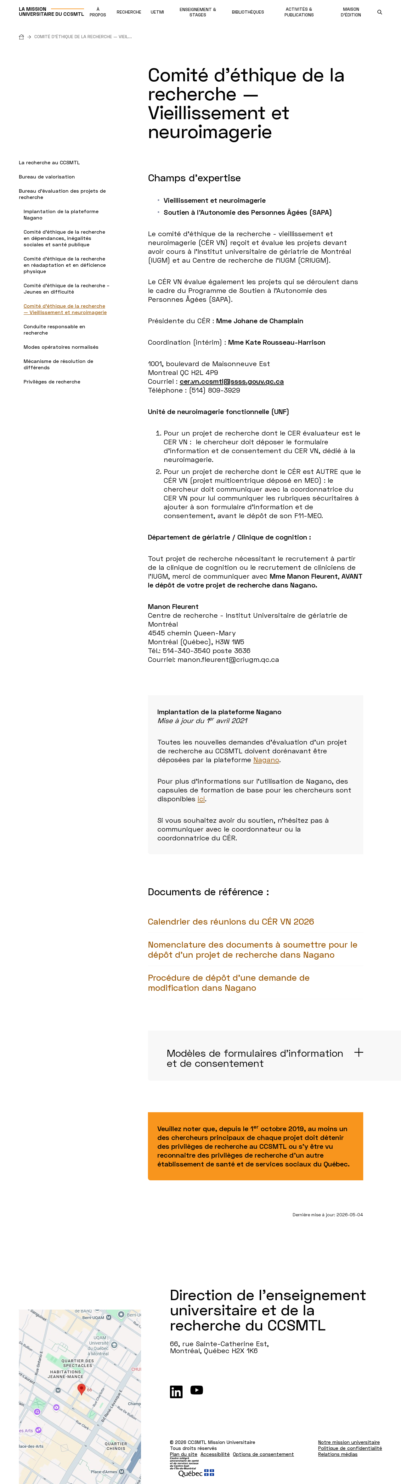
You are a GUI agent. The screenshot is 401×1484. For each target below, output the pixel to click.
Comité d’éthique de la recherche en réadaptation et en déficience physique (65, 264)
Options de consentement (263, 1454)
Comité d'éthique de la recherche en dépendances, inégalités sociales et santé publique (64, 238)
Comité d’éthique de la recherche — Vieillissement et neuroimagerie (65, 309)
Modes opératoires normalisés (61, 347)
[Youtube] (196, 1392)
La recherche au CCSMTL (49, 162)
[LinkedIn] (176, 1392)
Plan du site (183, 1454)
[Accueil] (26, 37)
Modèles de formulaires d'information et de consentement (255, 1058)
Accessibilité (215, 1454)
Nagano (266, 759)
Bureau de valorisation (47, 176)
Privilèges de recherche (52, 381)
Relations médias (338, 1454)
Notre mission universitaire (349, 1442)
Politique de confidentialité (350, 1448)
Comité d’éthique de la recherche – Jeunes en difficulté (67, 288)
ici (201, 798)
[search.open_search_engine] (379, 12)
